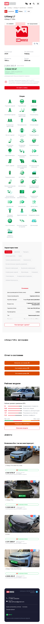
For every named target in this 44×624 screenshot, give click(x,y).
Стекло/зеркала (10, 276)
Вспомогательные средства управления (16, 264)
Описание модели (22, 428)
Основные (8, 252)
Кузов (20, 256)
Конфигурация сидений (12, 272)
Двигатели (17, 252)
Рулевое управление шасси (13, 260)
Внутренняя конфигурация (28, 268)
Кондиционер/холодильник (24, 276)
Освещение (35, 272)
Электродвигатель (10, 256)
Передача (26, 252)
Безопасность (27, 260)
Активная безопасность (12, 280)
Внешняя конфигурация (12, 268)
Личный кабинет (10, 609)
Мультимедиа (24, 272)
